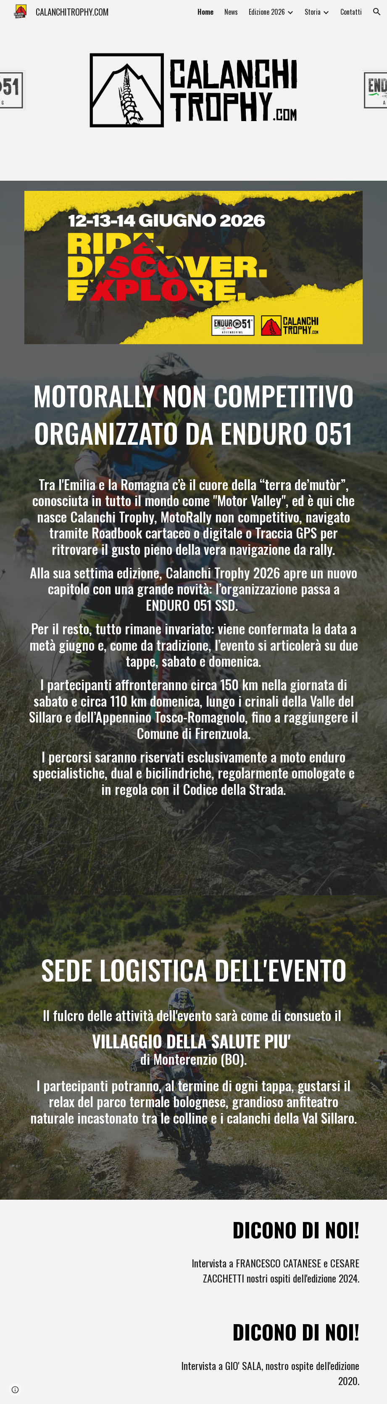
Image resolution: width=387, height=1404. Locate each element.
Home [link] (205, 12)
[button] (377, 12)
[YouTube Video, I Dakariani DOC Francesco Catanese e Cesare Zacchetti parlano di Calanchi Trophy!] (92, 1251)
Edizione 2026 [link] (267, 12)
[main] (193, 603)
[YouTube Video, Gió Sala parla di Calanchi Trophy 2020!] (92, 1350)
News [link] (231, 12)
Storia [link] (313, 12)
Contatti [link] (351, 12)
